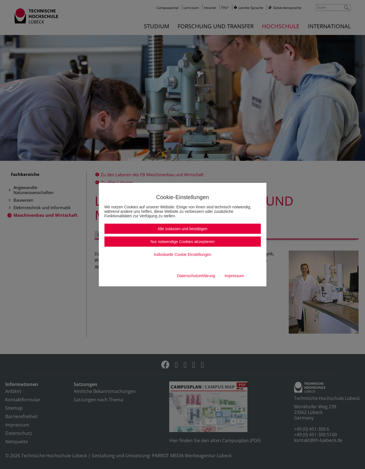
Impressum (234, 276)
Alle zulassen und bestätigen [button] (182, 229)
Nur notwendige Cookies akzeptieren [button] (182, 241)
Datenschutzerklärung (196, 276)
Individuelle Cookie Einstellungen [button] (182, 254)
